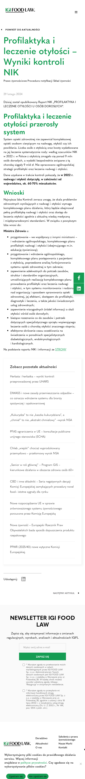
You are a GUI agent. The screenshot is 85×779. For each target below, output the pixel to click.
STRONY (60, 349)
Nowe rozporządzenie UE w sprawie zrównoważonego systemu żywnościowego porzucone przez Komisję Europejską (36, 508)
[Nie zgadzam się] (80, 764)
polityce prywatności (34, 762)
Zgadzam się (16, 776)
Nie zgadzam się (38, 776)
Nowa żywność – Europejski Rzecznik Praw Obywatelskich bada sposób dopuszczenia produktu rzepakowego (42, 530)
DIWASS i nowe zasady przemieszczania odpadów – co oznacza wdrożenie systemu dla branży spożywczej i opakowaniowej (42, 398)
